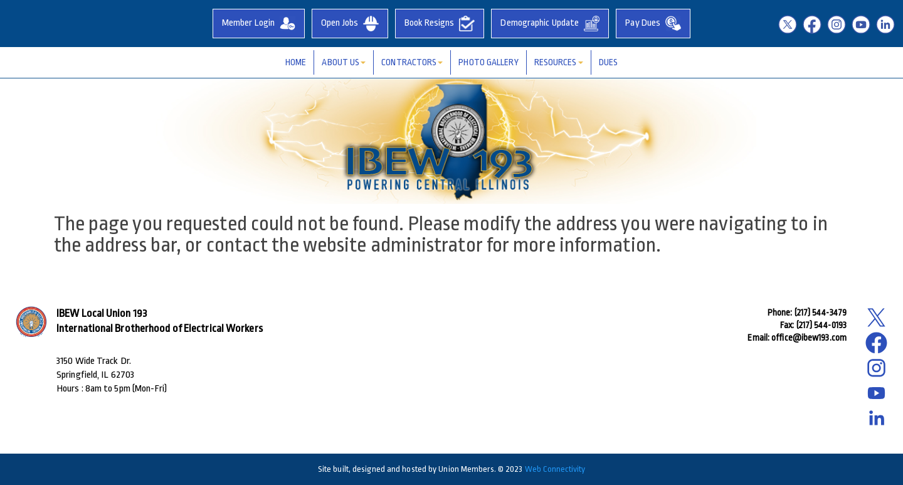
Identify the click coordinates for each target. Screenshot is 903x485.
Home (295, 62)
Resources (558, 62)
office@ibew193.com (809, 338)
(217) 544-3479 (821, 312)
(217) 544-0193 (821, 325)
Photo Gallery (488, 62)
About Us (344, 62)
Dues (608, 62)
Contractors (412, 62)
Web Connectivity (555, 469)
